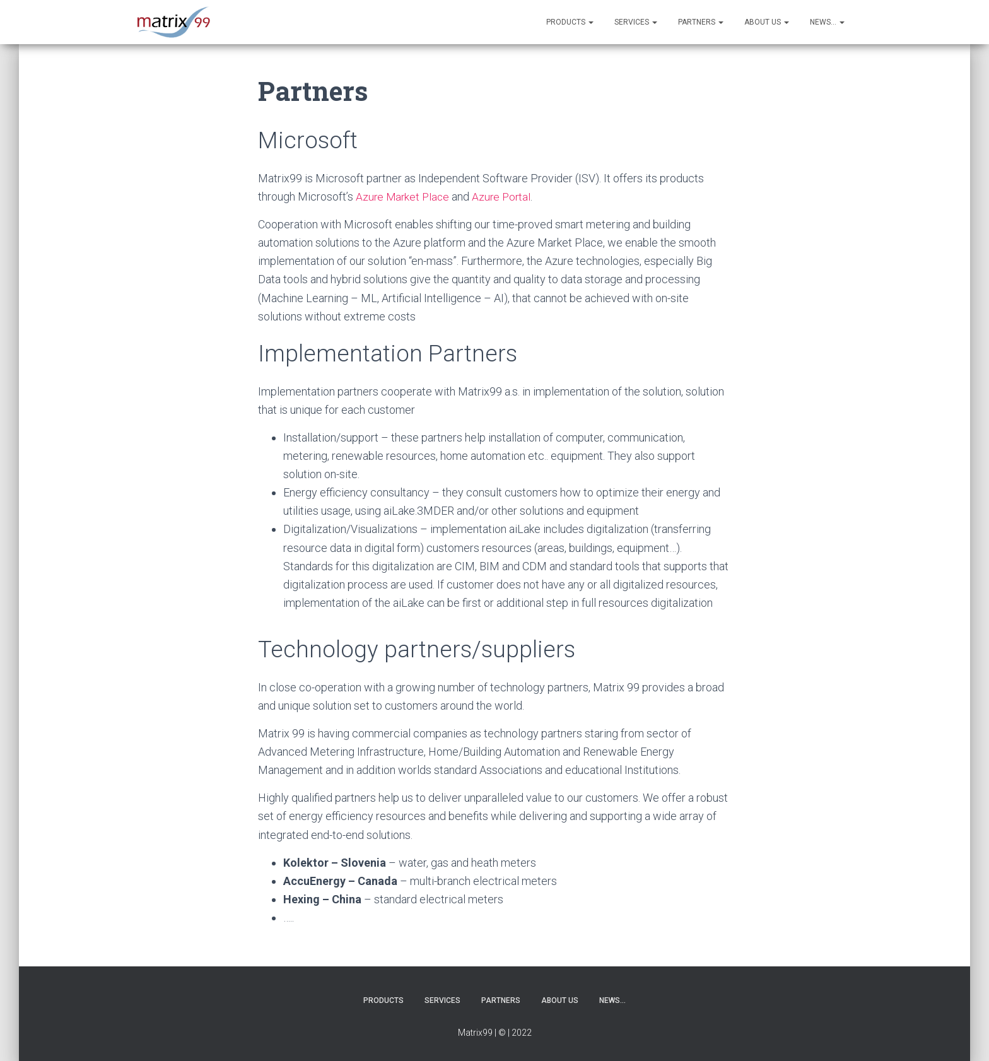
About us (766, 22)
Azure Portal (505, 196)
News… (827, 22)
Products (570, 22)
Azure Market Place (404, 196)
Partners (700, 22)
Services (635, 22)
